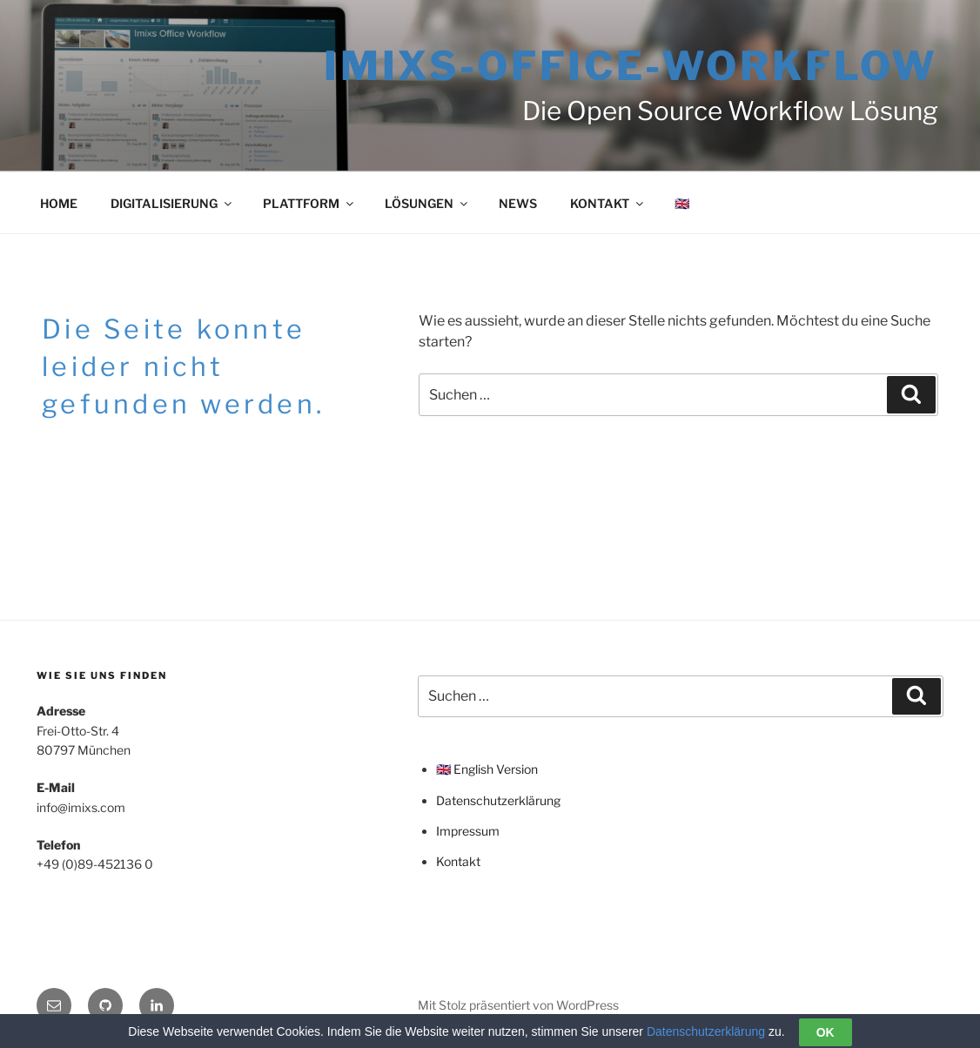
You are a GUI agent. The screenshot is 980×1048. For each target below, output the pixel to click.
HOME (58, 203)
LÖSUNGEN (427, 203)
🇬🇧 (682, 203)
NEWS (518, 203)
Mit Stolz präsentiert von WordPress (518, 1005)
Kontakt (458, 861)
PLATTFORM (309, 203)
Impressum (468, 830)
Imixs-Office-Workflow (631, 66)
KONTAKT (608, 203)
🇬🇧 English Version (487, 769)
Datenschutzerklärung (498, 800)
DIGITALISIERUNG (172, 203)
